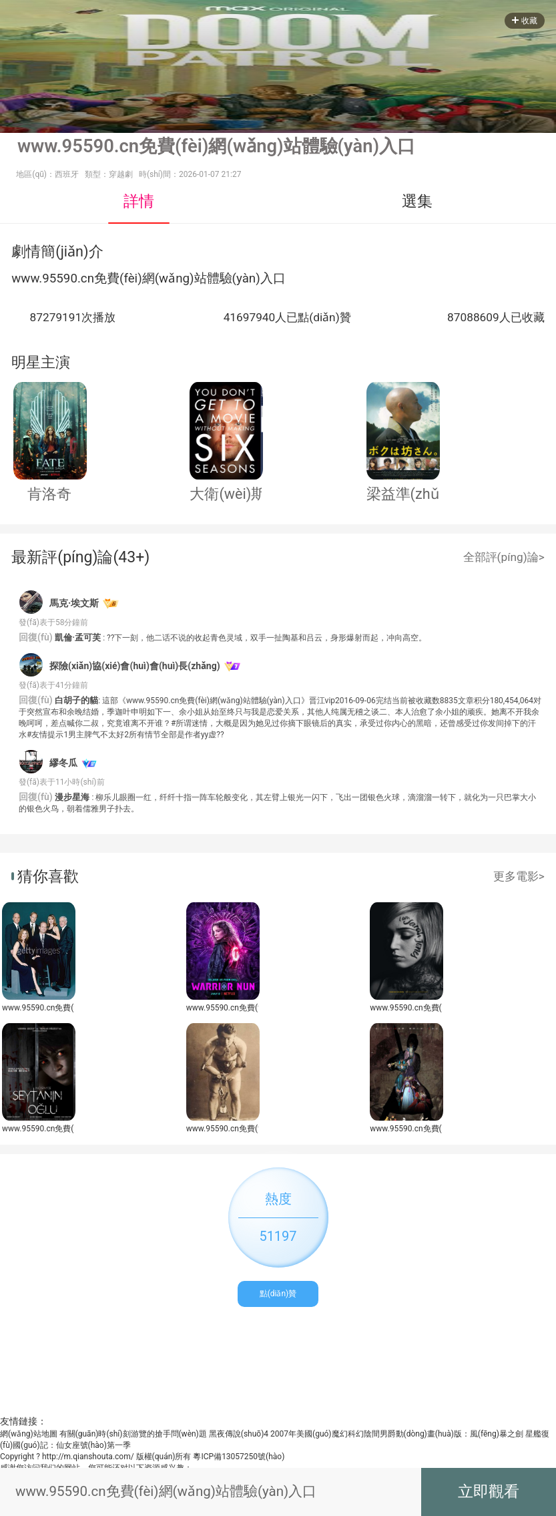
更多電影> (519, 876)
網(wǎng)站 (174, 278)
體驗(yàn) (233, 278)
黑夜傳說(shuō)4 (238, 1434)
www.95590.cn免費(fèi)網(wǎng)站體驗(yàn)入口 (38, 1007)
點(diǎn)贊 (278, 1293)
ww (20, 278)
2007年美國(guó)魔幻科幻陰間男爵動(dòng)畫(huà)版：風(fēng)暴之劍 (396, 1434)
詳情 (138, 201)
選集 (417, 201)
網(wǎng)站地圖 (28, 1434)
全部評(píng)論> (504, 557)
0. (75, 278)
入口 (273, 278)
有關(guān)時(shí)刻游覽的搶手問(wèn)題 (133, 1434)
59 (63, 278)
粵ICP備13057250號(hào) (238, 1456)
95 (49, 278)
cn (87, 278)
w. (36, 278)
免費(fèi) (118, 278)
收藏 (524, 20)
